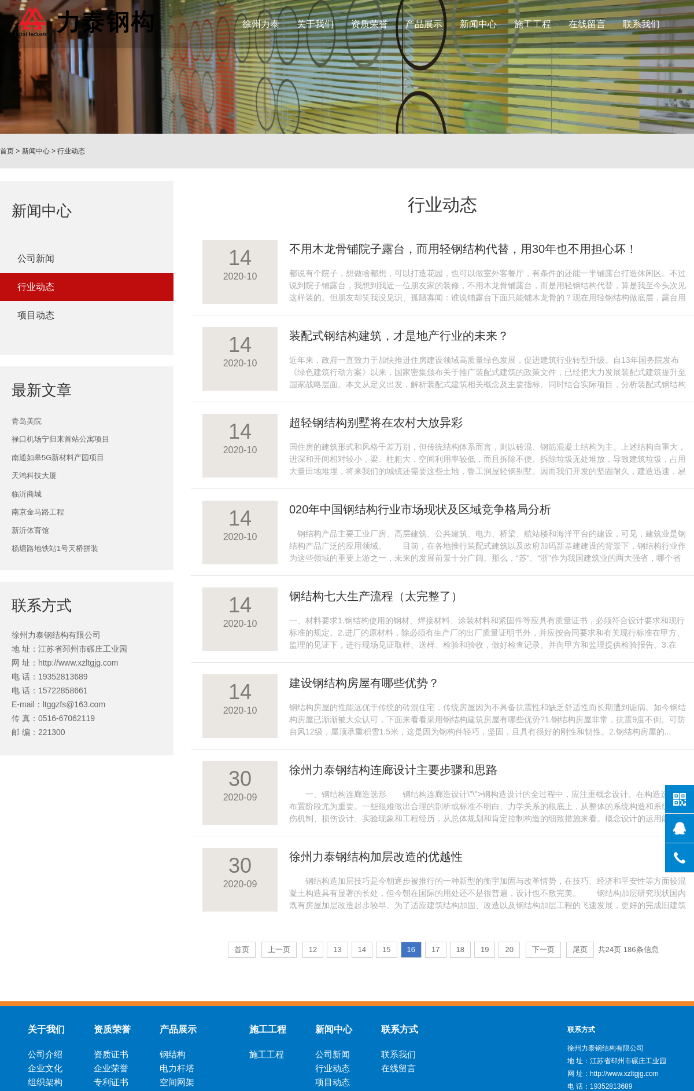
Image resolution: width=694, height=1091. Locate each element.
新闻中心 (478, 24)
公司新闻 (35, 258)
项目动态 (35, 315)
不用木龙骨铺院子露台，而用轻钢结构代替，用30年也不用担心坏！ (463, 249)
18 (460, 949)
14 (362, 949)
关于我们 (315, 24)
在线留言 (587, 24)
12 (313, 949)
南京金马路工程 (38, 512)
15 (386, 949)
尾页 (580, 949)
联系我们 (641, 24)
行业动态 (71, 151)
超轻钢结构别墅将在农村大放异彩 (376, 422)
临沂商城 (27, 494)
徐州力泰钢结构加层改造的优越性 (376, 856)
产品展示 (423, 24)
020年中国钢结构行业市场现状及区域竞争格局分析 (420, 509)
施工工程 (532, 24)
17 (435, 949)
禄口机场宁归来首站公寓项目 (60, 439)
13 (337, 949)
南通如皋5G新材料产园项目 (58, 457)
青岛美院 (27, 421)
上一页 (279, 949)
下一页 (543, 949)
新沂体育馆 (30, 530)
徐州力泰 (260, 24)
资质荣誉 (369, 24)
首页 (7, 151)
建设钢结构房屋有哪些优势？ (364, 683)
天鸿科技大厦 (34, 475)
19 (485, 949)
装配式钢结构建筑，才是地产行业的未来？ (399, 335)
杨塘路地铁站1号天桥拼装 (55, 548)
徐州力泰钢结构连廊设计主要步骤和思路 (393, 769)
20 (509, 949)
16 (411, 949)
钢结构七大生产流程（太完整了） (376, 596)
